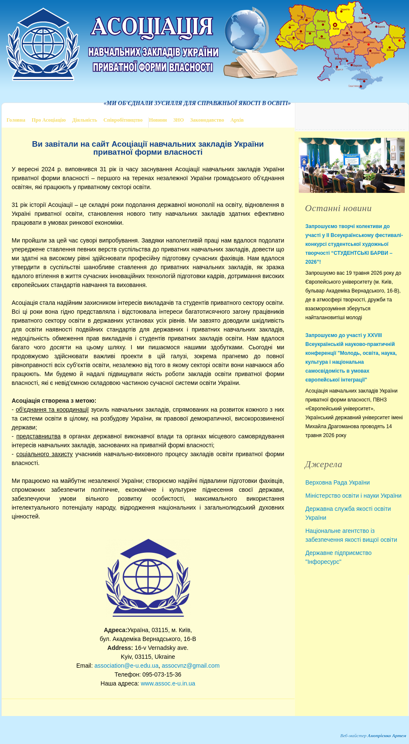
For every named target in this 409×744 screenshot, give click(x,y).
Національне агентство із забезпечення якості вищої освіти (352, 535)
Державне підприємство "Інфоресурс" (339, 557)
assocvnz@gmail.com (191, 665)
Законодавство (207, 120)
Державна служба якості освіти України (348, 513)
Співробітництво (122, 120)
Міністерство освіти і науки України (354, 495)
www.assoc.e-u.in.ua (168, 683)
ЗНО (178, 120)
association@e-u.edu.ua (127, 665)
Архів (237, 120)
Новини (158, 120)
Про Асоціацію (49, 120)
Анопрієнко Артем (387, 735)
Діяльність (84, 120)
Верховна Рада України (338, 482)
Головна (16, 120)
